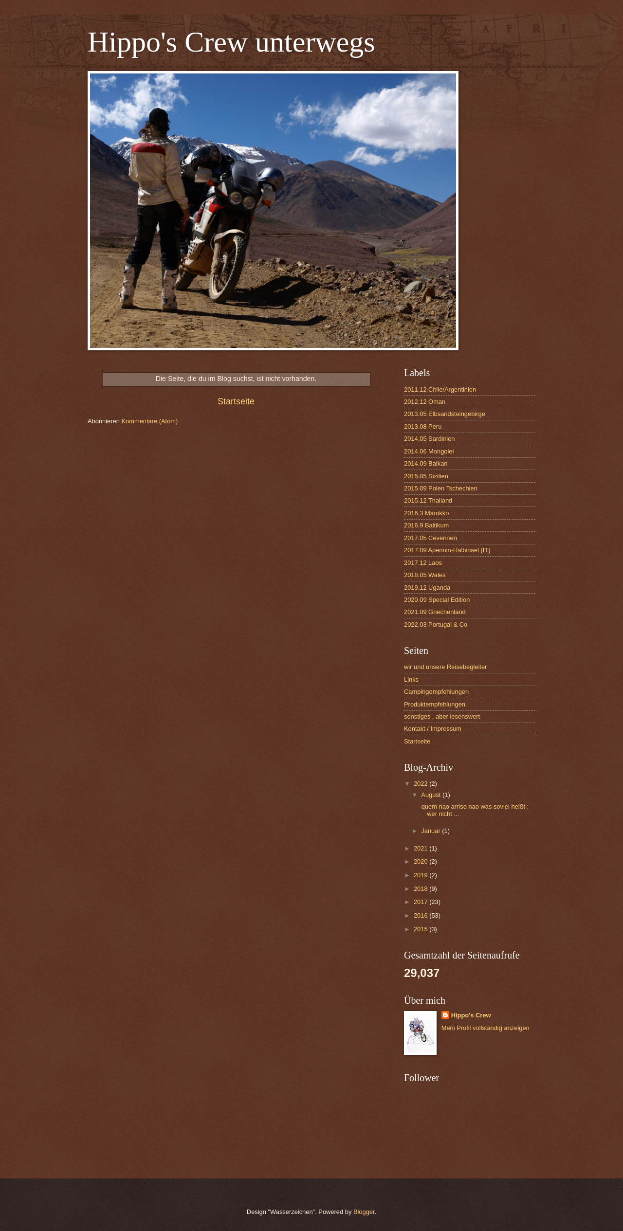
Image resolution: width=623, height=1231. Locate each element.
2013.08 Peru (422, 426)
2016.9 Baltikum (426, 525)
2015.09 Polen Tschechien (440, 488)
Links (411, 679)
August (431, 794)
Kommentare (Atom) (149, 421)
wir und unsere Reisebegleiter (445, 666)
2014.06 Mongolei (429, 451)
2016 (421, 915)
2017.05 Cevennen (430, 538)
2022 (421, 783)
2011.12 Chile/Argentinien (440, 389)
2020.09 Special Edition (437, 599)
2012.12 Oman (424, 401)
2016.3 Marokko (426, 513)
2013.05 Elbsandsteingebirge (444, 413)
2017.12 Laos (423, 562)
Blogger (364, 1211)
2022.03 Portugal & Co (435, 624)
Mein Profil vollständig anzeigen (485, 1028)
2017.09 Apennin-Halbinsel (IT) (447, 550)
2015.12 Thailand (428, 500)
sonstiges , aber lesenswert (442, 716)
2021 (421, 848)
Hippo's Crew (471, 1015)
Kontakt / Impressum (432, 728)
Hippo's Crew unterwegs (231, 42)
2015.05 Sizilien (426, 476)
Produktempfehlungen (434, 704)
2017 (421, 901)
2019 (421, 875)
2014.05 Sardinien (429, 438)
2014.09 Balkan (425, 463)
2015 (421, 929)
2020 (421, 861)
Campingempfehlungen (436, 691)
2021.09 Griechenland (435, 612)
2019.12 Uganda (427, 587)
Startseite (236, 401)
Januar (431, 830)
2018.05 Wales (424, 575)
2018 (421, 888)
